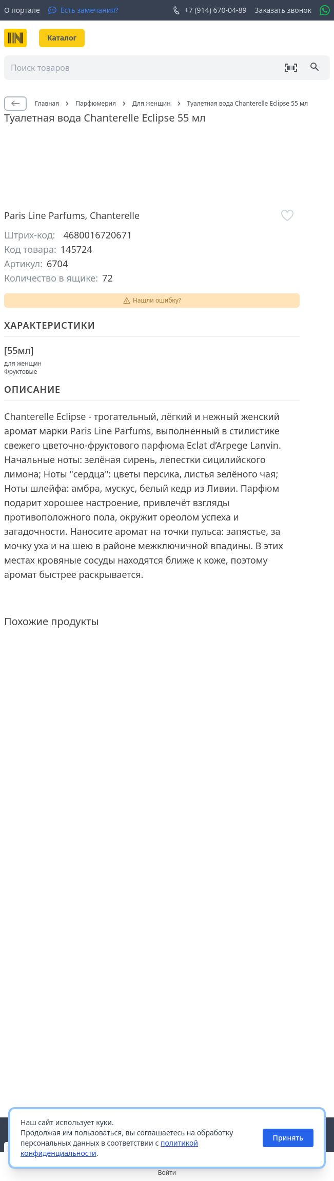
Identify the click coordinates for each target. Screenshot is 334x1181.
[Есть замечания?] (83, 10)
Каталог (61, 38)
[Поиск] (315, 67)
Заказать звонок (283, 10)
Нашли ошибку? (152, 300)
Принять (288, 1138)
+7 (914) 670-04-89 (209, 10)
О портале (22, 10)
